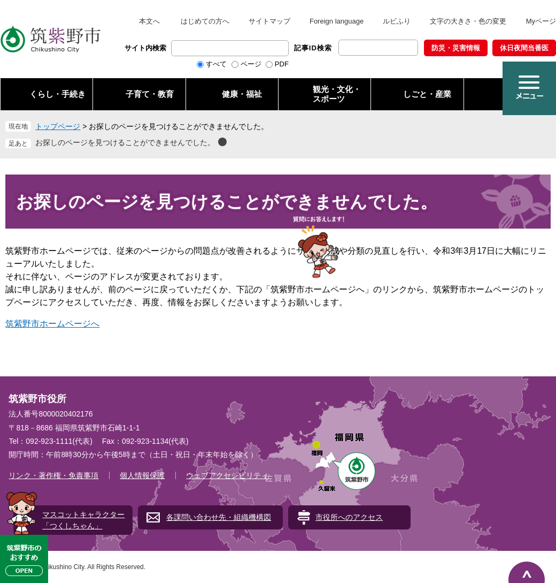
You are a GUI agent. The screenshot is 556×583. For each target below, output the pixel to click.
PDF (282, 64)
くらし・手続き (57, 94)
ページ (251, 64)
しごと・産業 (427, 94)
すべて (216, 64)
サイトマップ (269, 21)
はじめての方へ (205, 21)
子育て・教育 (150, 94)
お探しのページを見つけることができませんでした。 (125, 142)
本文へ (149, 21)
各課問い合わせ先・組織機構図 (218, 517)
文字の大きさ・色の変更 (468, 21)
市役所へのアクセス (349, 517)
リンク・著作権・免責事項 (53, 475)
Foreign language (337, 21)
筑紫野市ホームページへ (52, 323)
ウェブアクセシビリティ (227, 475)
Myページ (541, 21)
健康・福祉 (242, 94)
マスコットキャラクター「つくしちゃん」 (83, 520)
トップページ (57, 126)
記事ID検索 (313, 48)
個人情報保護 (142, 475)
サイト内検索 (145, 48)
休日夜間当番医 (524, 48)
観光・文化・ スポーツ (337, 94)
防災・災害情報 (455, 48)
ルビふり (397, 21)
